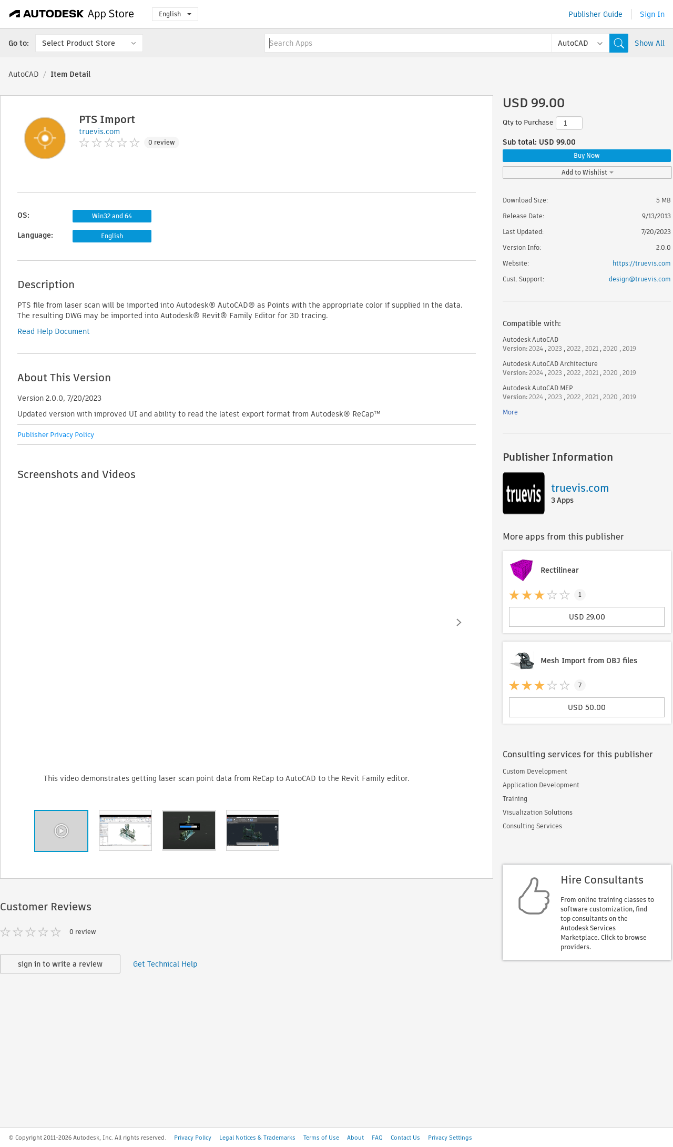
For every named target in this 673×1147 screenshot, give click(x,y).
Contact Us (405, 1137)
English (175, 13)
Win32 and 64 (112, 215)
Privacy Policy (192, 1137)
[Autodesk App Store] (71, 14)
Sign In (652, 14)
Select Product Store (78, 43)
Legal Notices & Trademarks (257, 1137)
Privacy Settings (450, 1137)
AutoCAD (23, 74)
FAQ (377, 1137)
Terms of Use (321, 1137)
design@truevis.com (640, 279)
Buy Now (587, 155)
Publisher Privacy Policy (55, 435)
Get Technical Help (165, 964)
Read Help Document (53, 331)
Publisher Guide (595, 14)
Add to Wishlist (588, 172)
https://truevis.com (642, 263)
